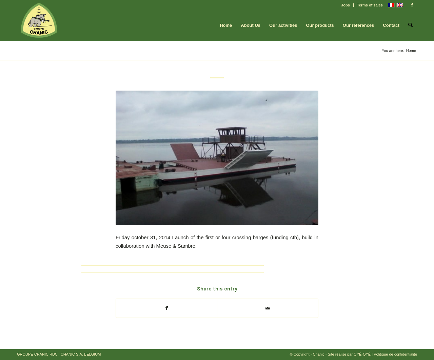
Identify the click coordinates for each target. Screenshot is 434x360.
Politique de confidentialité (395, 354)
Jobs (345, 5)
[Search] (410, 25)
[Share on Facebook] (166, 308)
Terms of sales (370, 5)
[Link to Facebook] (412, 5)
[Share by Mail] (267, 308)
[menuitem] (346, 5)
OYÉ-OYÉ (362, 354)
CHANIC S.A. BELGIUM (81, 354)
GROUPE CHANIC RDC (37, 354)
